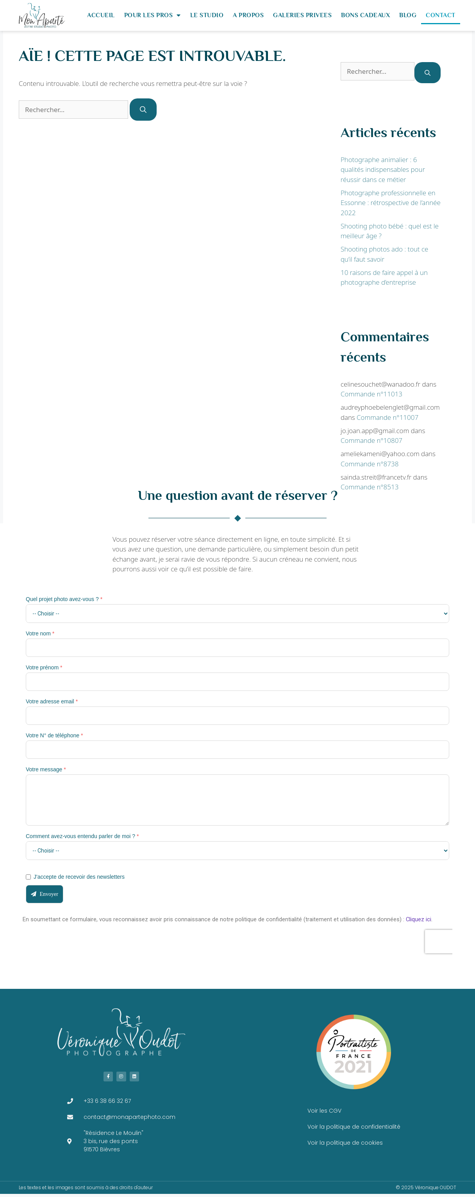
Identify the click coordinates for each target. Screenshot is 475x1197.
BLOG (407, 15)
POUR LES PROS (152, 15)
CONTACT (440, 15)
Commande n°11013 (371, 393)
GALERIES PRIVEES (302, 15)
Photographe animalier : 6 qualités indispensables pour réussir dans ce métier (383, 169)
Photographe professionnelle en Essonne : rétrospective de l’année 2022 (391, 202)
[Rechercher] (143, 109)
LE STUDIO (207, 15)
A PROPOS (248, 15)
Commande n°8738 (369, 463)
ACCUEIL (101, 15)
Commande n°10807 (371, 440)
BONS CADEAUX (365, 15)
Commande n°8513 (369, 486)
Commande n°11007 (387, 417)
